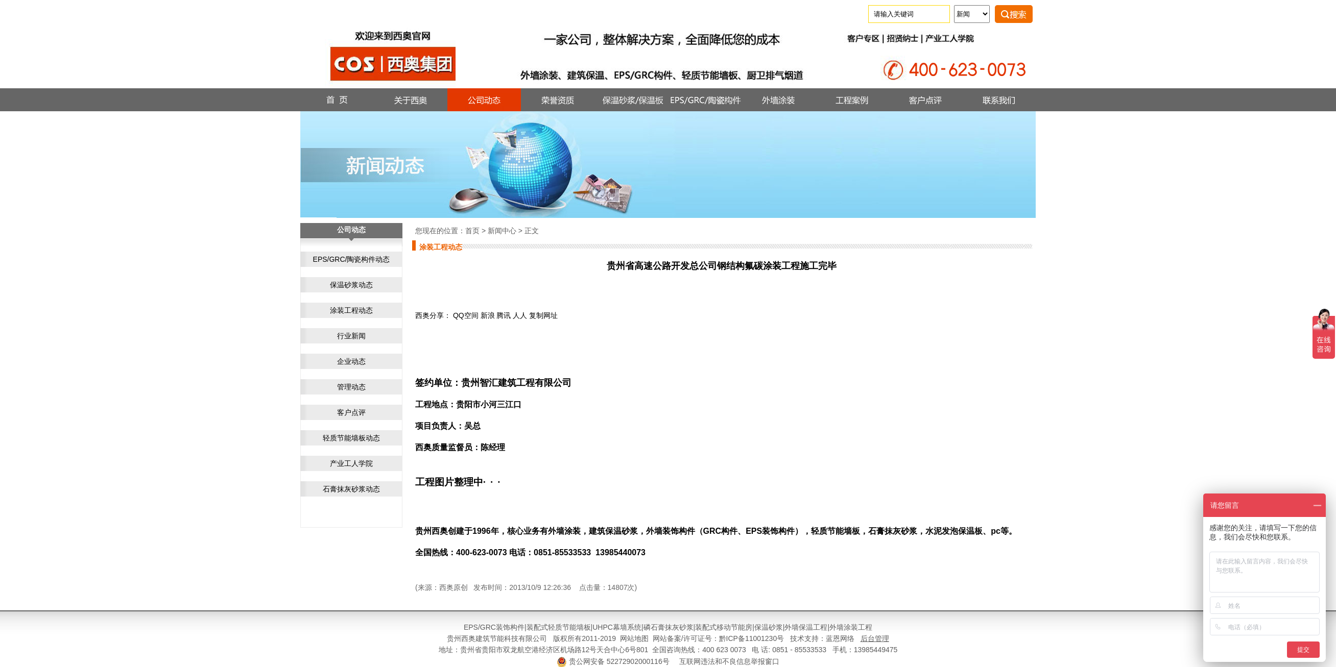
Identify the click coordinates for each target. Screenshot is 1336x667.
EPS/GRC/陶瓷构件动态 (351, 259)
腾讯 (503, 315)
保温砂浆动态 (351, 285)
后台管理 (875, 638)
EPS (471, 627)
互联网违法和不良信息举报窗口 (729, 661)
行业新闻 (351, 336)
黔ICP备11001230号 (751, 638)
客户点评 (351, 412)
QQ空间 (466, 315)
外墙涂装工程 (850, 627)
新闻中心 (502, 231)
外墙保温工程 (805, 627)
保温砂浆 (768, 627)
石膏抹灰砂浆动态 (351, 489)
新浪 (488, 315)
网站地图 (634, 638)
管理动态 (351, 387)
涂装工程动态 (351, 310)
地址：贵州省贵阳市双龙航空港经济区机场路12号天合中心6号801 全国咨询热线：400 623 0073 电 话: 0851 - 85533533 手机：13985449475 (668, 650)
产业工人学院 (351, 463)
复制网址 (543, 315)
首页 (472, 231)
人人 (520, 315)
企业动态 (351, 361)
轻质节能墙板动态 (351, 438)
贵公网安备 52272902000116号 (619, 661)
